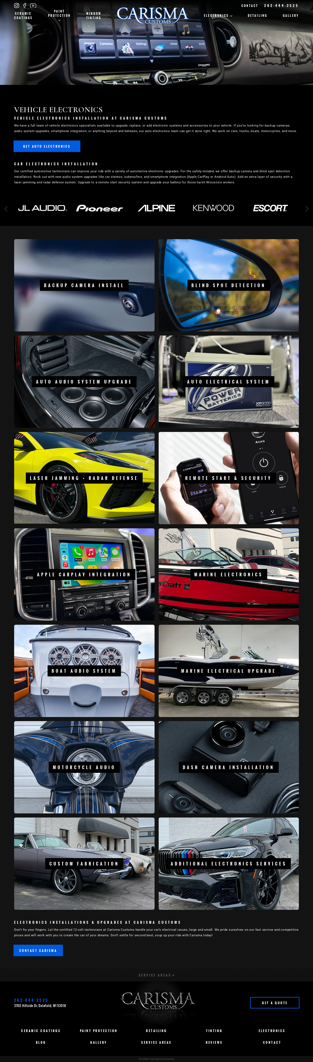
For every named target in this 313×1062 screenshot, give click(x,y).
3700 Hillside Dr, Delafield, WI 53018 (40, 1005)
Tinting (214, 1030)
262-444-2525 (281, 5)
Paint (59, 15)
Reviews (214, 1042)
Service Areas (156, 1042)
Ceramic (23, 15)
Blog (41, 1042)
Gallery (291, 15)
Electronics (218, 15)
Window (93, 15)
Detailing (257, 15)
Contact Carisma (38, 950)
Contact (249, 5)
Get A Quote (275, 1002)
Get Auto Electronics (47, 146)
